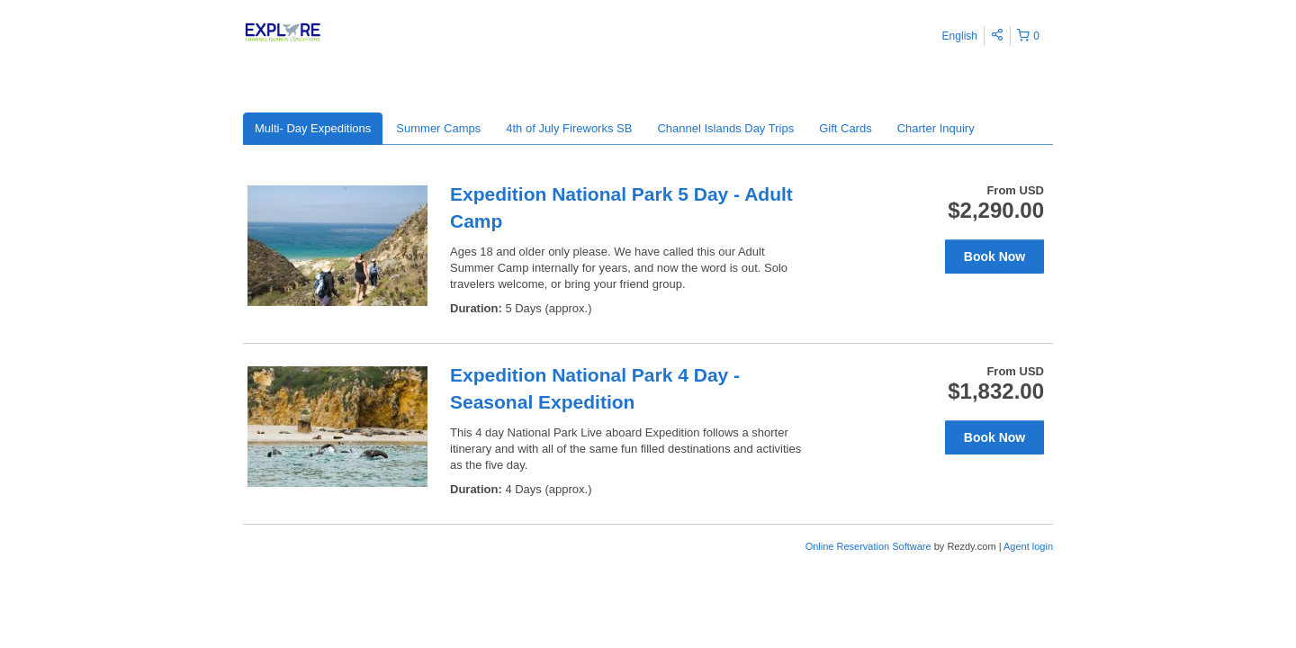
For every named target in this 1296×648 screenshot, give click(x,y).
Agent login (1028, 546)
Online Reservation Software (869, 546)
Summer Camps (438, 128)
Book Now (994, 256)
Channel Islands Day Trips (725, 128)
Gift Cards (845, 128)
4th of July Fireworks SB (569, 128)
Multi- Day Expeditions (313, 128)
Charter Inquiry (936, 128)
